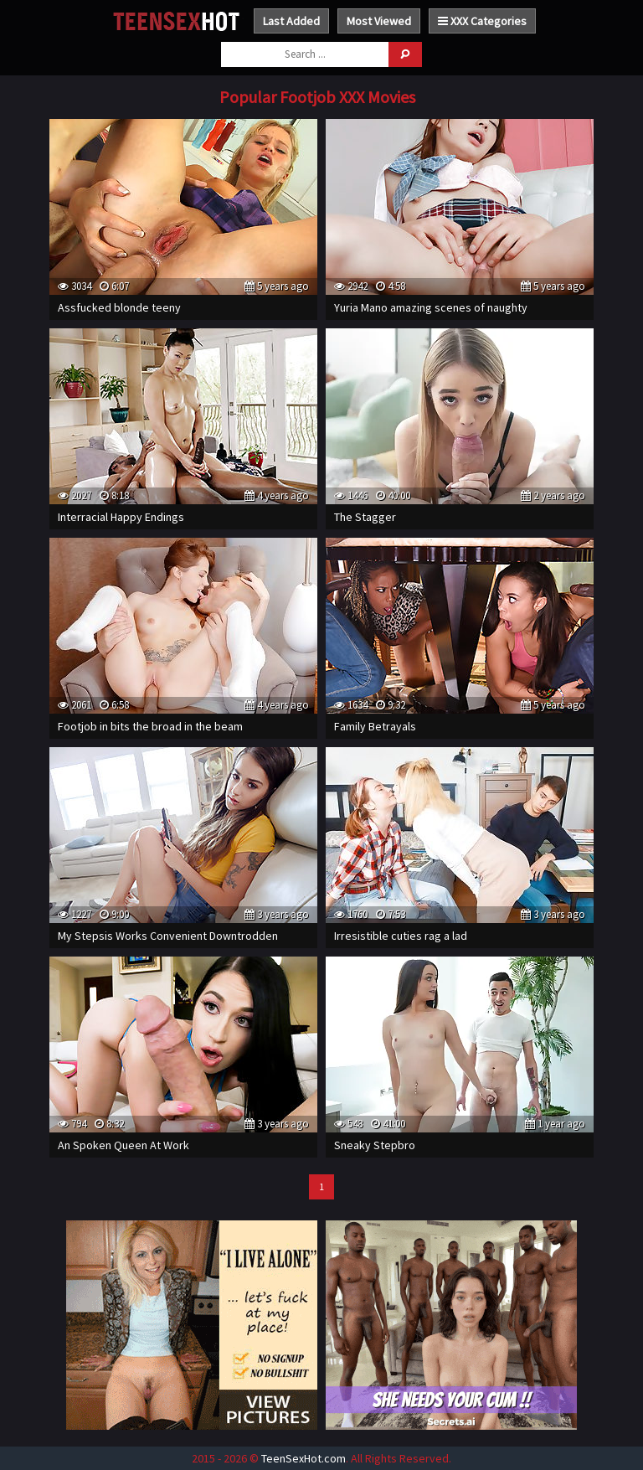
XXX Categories (482, 20)
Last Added (291, 20)
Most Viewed (379, 20)
